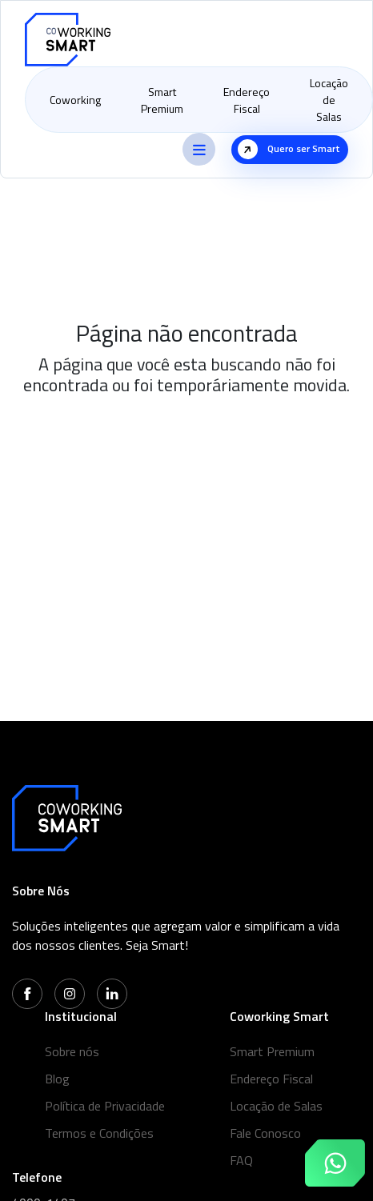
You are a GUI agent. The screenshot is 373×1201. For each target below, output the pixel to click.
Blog (57, 1078)
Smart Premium (162, 100)
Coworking (75, 99)
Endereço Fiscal (246, 100)
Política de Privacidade (105, 1105)
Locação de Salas (329, 99)
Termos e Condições (99, 1133)
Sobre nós (72, 1051)
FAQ (241, 1160)
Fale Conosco (265, 1133)
